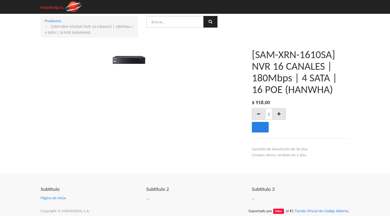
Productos (53, 20)
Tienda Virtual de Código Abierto (321, 210)
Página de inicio (53, 197)
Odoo (278, 211)
